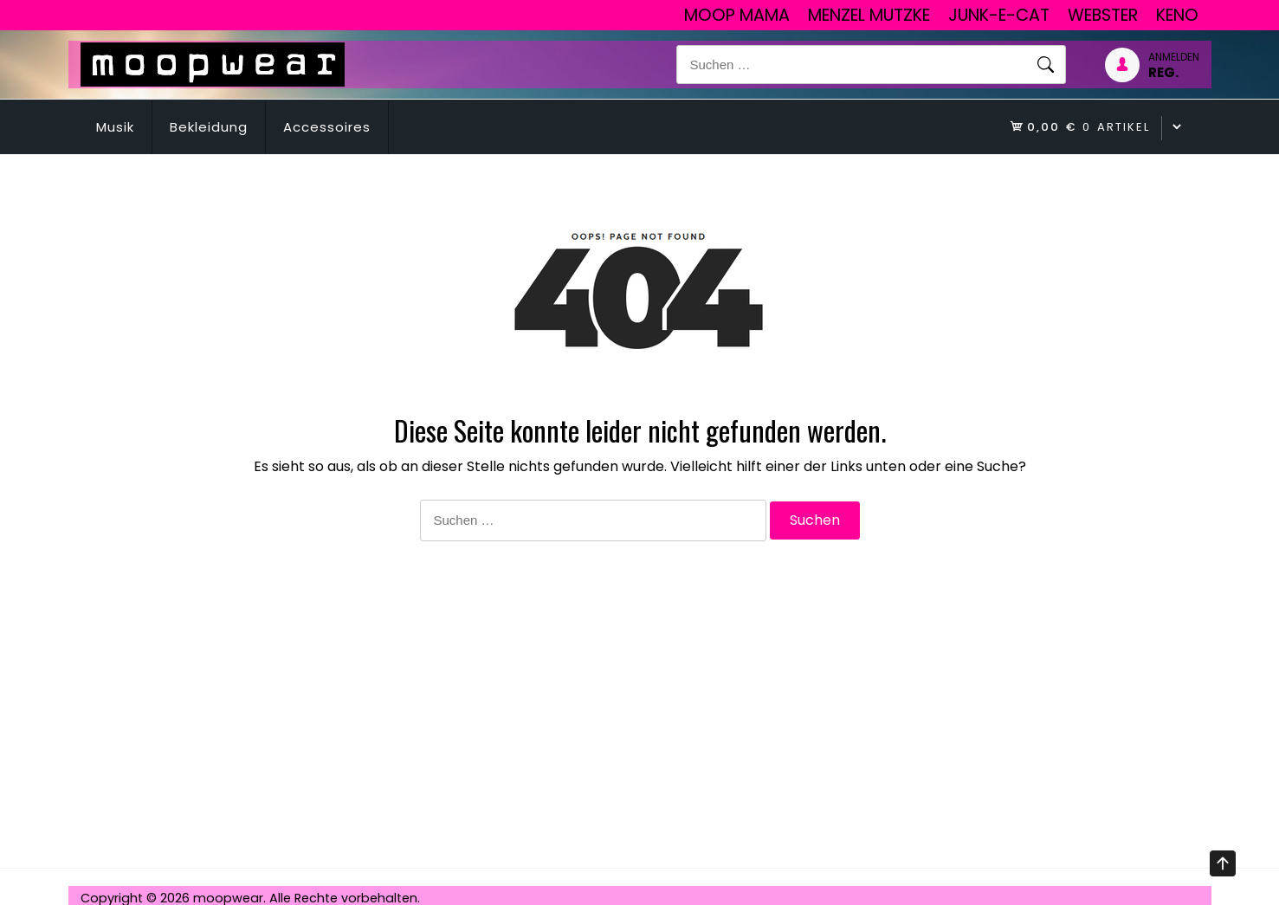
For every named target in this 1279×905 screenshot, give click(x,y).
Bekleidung (209, 127)
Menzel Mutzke (869, 15)
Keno (1177, 15)
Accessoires (327, 127)
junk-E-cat (999, 15)
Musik (115, 127)
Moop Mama (737, 15)
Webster (1103, 15)
